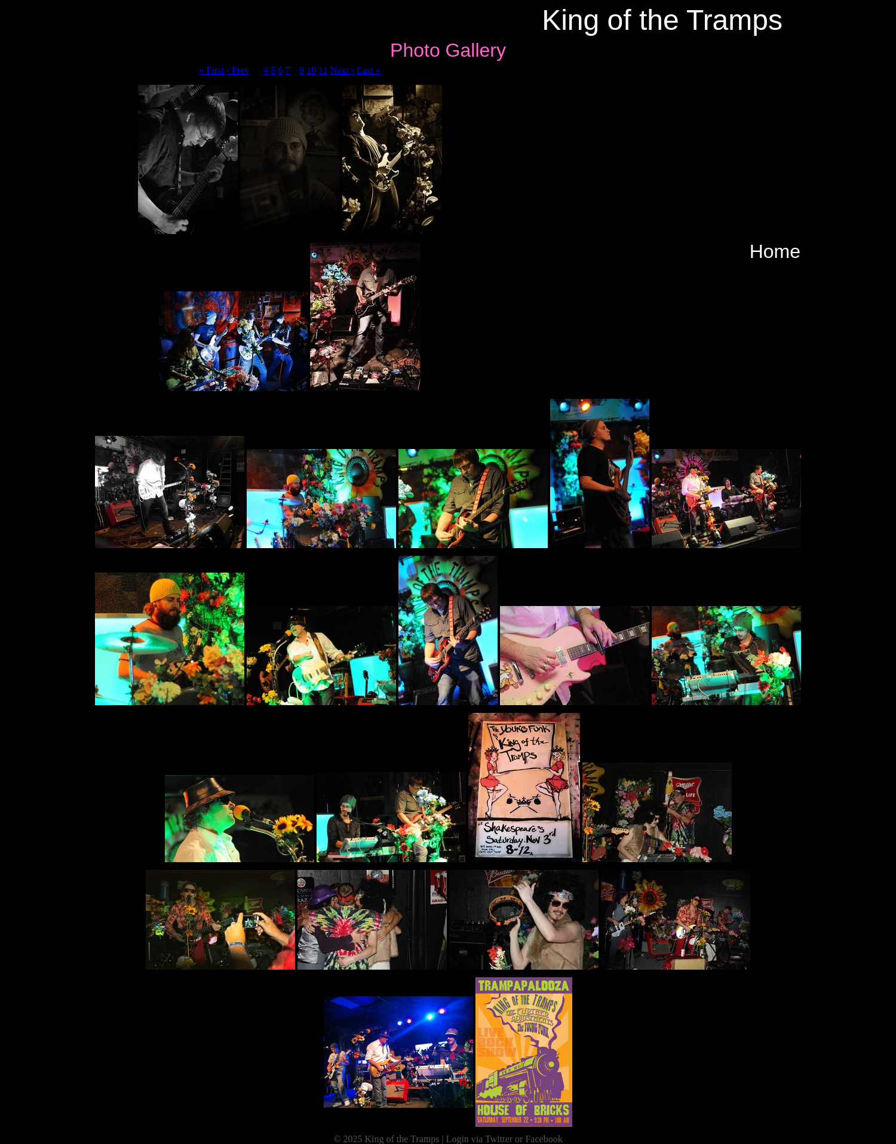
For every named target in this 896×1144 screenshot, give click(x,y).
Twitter (499, 1139)
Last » (369, 70)
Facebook (543, 1139)
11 (322, 70)
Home (775, 251)
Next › (342, 70)
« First (211, 70)
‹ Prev (238, 70)
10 (311, 70)
